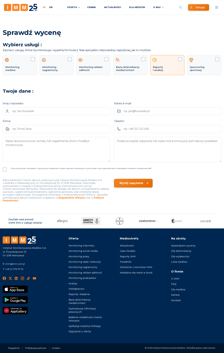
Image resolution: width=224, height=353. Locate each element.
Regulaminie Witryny (71, 197)
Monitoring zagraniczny (83, 267)
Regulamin (14, 348)
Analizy (73, 283)
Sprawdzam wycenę (183, 245)
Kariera (175, 294)
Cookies (56, 348)
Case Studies (127, 250)
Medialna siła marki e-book (136, 272)
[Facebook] (4, 278)
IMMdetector (76, 288)
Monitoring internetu (81, 245)
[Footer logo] (19, 240)
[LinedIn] (16, 278)
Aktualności (127, 245)
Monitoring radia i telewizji (85, 261)
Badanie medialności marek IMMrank (85, 319)
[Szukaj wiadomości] (180, 7)
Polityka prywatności (35, 348)
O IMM (175, 278)
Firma (7, 121)
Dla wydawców (180, 256)
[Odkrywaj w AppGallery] (15, 310)
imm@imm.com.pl (15, 264)
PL (44, 7)
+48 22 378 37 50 (14, 269)
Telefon (119, 121)
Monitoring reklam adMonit (85, 272)
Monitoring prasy (79, 256)
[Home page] (20, 7)
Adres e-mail (122, 103)
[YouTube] (34, 278)
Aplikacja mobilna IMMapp (85, 326)
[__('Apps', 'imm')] (216, 7)
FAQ (173, 284)
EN (50, 7)
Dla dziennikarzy (181, 250)
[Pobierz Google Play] (15, 300)
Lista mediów (179, 261)
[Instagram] (22, 278)
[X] (10, 278)
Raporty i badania (79, 294)
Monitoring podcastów (82, 278)
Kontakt (176, 300)
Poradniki (125, 261)
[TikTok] (28, 278)
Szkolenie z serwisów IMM (136, 267)
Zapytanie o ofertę (80, 331)
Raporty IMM (128, 256)
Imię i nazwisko (13, 103)
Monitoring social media (83, 250)
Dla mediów (178, 289)
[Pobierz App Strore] (15, 289)
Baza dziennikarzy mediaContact (80, 301)
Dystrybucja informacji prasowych (82, 310)
